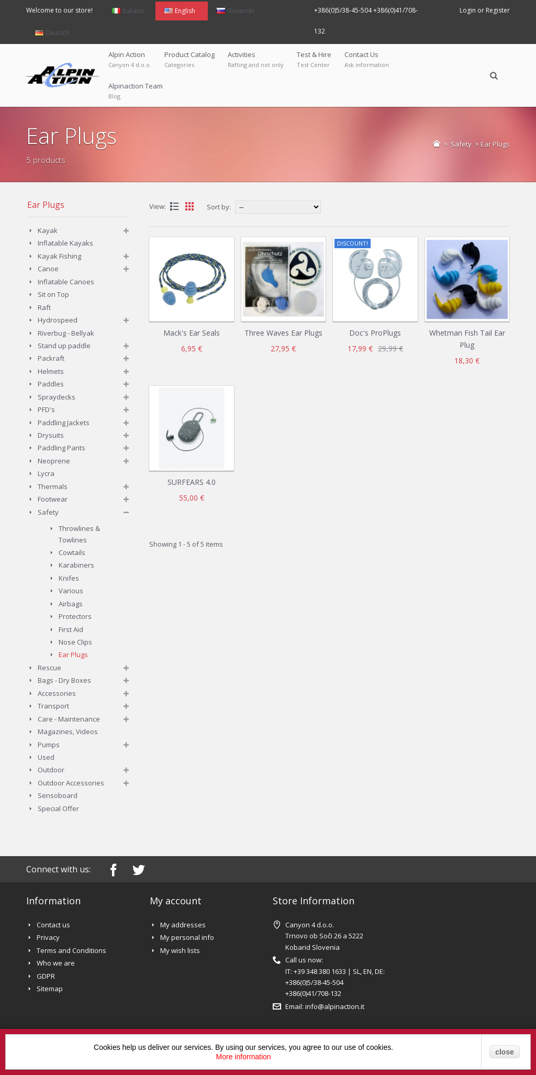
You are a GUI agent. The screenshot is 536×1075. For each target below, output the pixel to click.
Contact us (53, 924)
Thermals (53, 486)
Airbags (71, 603)
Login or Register (485, 10)
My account (176, 900)
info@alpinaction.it (334, 1006)
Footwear (53, 499)
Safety (462, 144)
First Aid (71, 629)
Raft (44, 307)
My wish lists (180, 950)
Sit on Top (53, 294)
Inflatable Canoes (66, 281)
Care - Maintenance (69, 719)
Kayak (48, 230)
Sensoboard (57, 795)
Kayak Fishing (59, 256)
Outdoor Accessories (71, 783)
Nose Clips (75, 642)
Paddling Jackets (64, 422)
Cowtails (72, 552)
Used (46, 757)
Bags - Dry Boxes (64, 680)
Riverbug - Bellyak (66, 333)
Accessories (57, 693)
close (504, 1052)
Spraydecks (56, 397)
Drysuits (51, 435)
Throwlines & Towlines (79, 534)
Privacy (48, 937)
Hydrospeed (57, 320)
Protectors (75, 616)
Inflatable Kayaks (65, 243)
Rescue (49, 667)
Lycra (46, 473)
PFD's (46, 409)
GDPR (46, 976)
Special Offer (58, 808)
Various (71, 590)
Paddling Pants (61, 447)
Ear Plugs (73, 654)
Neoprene (54, 461)
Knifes (69, 578)
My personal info (187, 937)
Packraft (51, 358)
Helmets (51, 371)
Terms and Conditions (71, 950)
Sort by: (219, 207)
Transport (53, 706)
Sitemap (50, 988)
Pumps (49, 744)
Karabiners (76, 565)
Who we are (56, 963)
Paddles (51, 384)
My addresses (183, 924)
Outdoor (51, 769)
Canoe (48, 268)
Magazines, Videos (68, 731)
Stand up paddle (64, 345)
